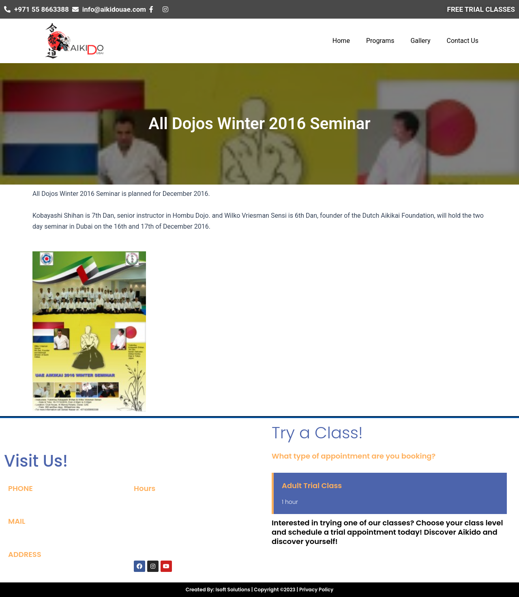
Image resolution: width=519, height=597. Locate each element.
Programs (380, 41)
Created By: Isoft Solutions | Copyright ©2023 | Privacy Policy (259, 589)
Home (341, 41)
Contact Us (462, 41)
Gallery (420, 41)
